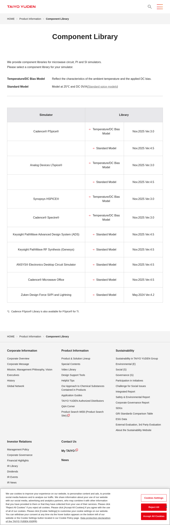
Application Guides (71, 395)
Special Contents (70, 364)
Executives (13, 375)
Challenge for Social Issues (131, 386)
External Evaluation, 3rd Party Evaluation (138, 424)
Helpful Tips (67, 380)
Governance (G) (125, 375)
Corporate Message (18, 364)
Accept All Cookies (153, 516)
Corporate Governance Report (132, 402)
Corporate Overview (18, 358)
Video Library (68, 369)
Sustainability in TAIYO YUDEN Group (137, 358)
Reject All (153, 507)
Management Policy (18, 449)
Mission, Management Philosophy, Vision (29, 369)
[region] (85, 506)
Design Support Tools (73, 375)
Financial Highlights (18, 460)
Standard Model (106, 148)
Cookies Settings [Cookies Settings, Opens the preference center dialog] (153, 498)
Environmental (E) (126, 364)
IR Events (12, 477)
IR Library (12, 466)
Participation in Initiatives (129, 380)
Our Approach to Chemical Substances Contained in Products (82, 388)
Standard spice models (102, 86)
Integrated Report (125, 391)
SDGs (119, 408)
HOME (11, 18)
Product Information (30, 18)
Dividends (12, 471)
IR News (12, 482)
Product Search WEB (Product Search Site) (82, 413)
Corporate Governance (19, 455)
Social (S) (121, 369)
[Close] (166, 507)
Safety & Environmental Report (133, 397)
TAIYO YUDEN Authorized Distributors (82, 400)
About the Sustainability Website (134, 430)
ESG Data (121, 419)
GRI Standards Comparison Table (134, 413)
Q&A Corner (68, 406)
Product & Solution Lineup (75, 358)
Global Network (15, 386)
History (11, 380)
